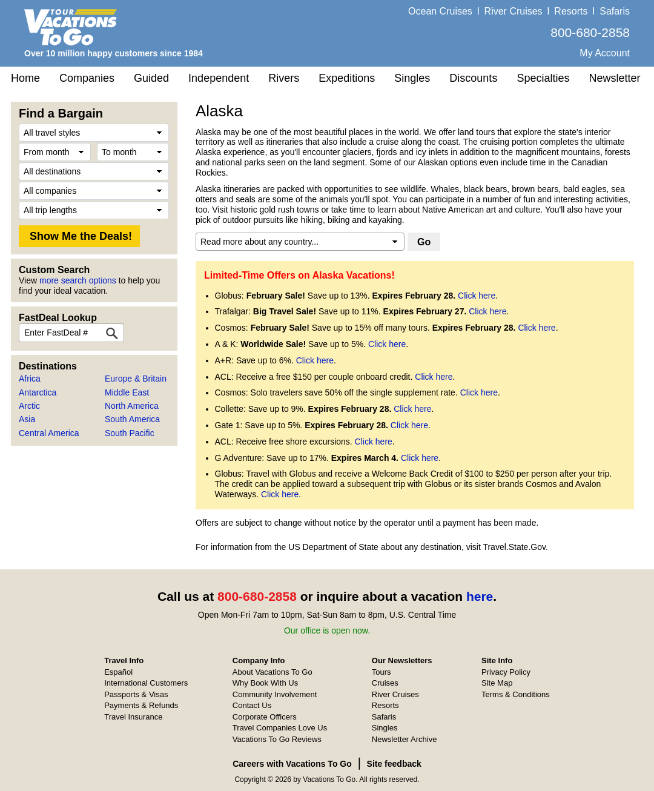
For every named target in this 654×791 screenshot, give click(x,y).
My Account (605, 53)
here (479, 596)
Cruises (385, 682)
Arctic (29, 406)
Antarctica (37, 392)
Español (118, 672)
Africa (30, 378)
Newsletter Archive (404, 739)
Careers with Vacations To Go (292, 764)
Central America (49, 433)
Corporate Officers (265, 716)
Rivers (283, 78)
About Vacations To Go (272, 672)
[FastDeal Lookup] (112, 332)
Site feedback (394, 764)
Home (25, 78)
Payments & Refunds (141, 705)
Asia (27, 419)
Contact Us (252, 705)
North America (132, 406)
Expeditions (347, 78)
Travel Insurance (133, 716)
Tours (381, 672)
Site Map (496, 682)
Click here (476, 295)
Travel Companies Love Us (280, 727)
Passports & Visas (136, 694)
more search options (77, 280)
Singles (412, 78)
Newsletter (614, 78)
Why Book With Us (265, 682)
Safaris (615, 11)
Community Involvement (275, 694)
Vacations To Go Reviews (277, 739)
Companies (86, 78)
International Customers (146, 682)
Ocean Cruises (440, 11)
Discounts (473, 78)
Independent (218, 78)
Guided (151, 78)
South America (132, 419)
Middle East (127, 392)
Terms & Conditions (515, 694)
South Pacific (129, 433)
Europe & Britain (136, 378)
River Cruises (513, 11)
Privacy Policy (505, 672)
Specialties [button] (543, 78)
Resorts (570, 11)
